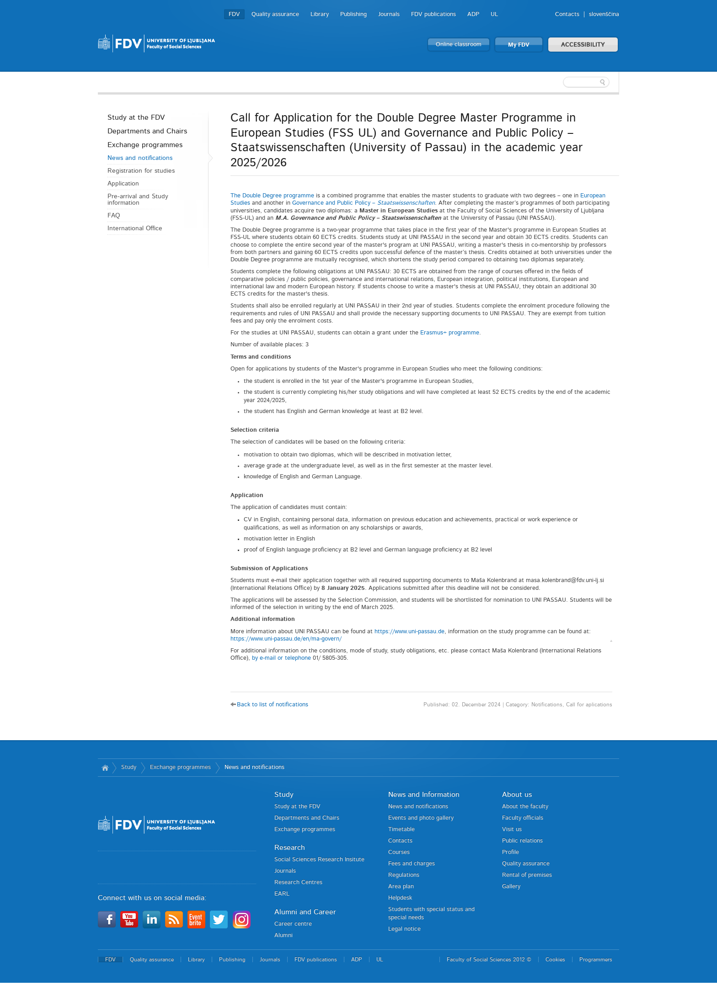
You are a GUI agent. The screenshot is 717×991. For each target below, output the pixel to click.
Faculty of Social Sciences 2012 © (489, 959)
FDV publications (433, 14)
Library (319, 14)
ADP (473, 14)
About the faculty (525, 807)
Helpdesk (400, 898)
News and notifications (139, 158)
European (592, 196)
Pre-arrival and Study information (137, 199)
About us (517, 794)
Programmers (595, 959)
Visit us (512, 829)
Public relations (522, 841)
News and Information (424, 794)
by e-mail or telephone (282, 658)
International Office (134, 228)
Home (105, 767)
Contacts (567, 14)
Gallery (511, 887)
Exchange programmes (144, 144)
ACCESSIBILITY (583, 45)
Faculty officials (522, 818)
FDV (234, 14)
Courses (399, 852)
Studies (240, 203)
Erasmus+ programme (449, 333)
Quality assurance (275, 14)
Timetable (401, 829)
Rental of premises (527, 875)
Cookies (555, 959)
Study (128, 767)
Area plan (401, 887)
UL (494, 14)
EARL (281, 894)
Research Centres (298, 882)
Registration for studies (141, 171)
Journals (389, 14)
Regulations (403, 875)
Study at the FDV (136, 117)
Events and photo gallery (421, 818)
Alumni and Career (305, 912)
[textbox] (559, 82)
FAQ (113, 215)
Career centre (293, 924)
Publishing (353, 14)
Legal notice (404, 929)
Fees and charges (411, 864)
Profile (510, 852)
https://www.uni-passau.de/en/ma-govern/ (286, 639)
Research (289, 847)
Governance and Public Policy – (363, 203)
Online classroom (459, 45)
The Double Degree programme (272, 196)
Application (123, 183)
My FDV (519, 45)
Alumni (283, 935)
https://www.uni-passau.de (409, 632)
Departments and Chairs (147, 131)
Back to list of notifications (272, 705)
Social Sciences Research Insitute (319, 860)
